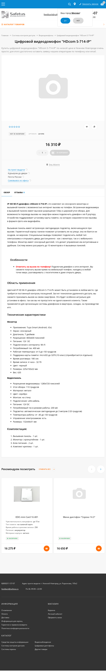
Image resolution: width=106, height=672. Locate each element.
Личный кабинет (55, 614)
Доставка (5, 617)
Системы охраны (8, 649)
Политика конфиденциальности (15, 628)
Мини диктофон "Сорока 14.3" (79, 517)
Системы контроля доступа (23, 35)
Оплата (4, 614)
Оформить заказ (55, 617)
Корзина (51, 610)
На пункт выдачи (16, 169)
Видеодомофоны (46, 35)
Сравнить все (47, 469)
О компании (6, 610)
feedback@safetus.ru (54, 14)
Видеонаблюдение (43, 642)
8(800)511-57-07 (8, 583)
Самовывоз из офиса (18, 180)
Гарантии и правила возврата (14, 625)
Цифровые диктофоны (44, 645)
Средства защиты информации (14, 642)
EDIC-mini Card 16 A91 (27, 517)
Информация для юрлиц (11, 621)
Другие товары (41, 649)
